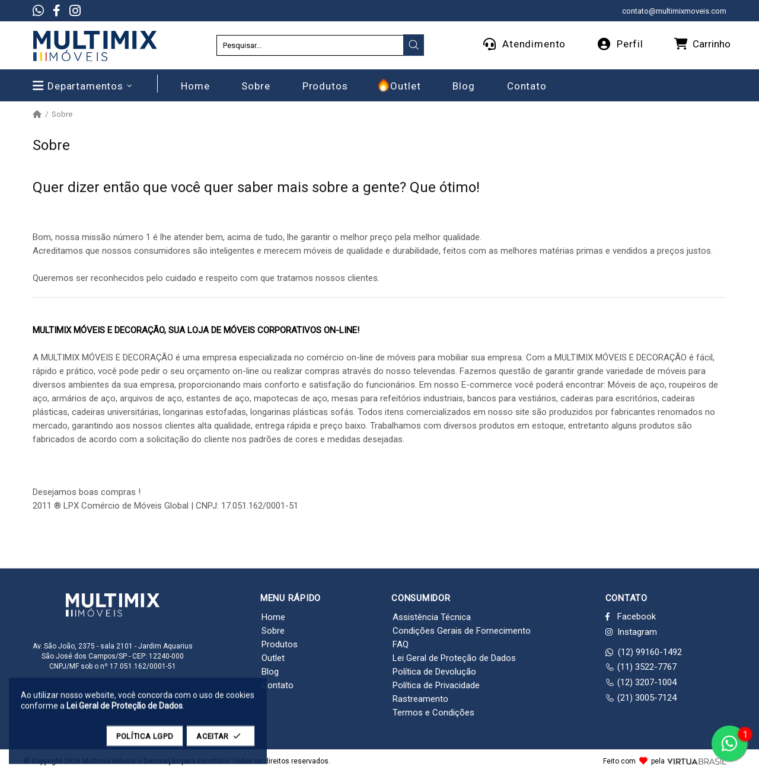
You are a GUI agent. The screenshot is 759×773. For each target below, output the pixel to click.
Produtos (279, 644)
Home (273, 617)
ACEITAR (220, 742)
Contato (277, 685)
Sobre (273, 630)
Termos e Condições (433, 712)
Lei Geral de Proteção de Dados (454, 658)
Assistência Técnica (432, 617)
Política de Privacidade (436, 685)
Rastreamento (420, 699)
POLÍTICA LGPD (144, 741)
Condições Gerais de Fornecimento (462, 630)
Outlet (273, 658)
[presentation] (414, 45)
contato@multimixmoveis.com (674, 11)
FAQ (401, 644)
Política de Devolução (434, 671)
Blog (270, 671)
